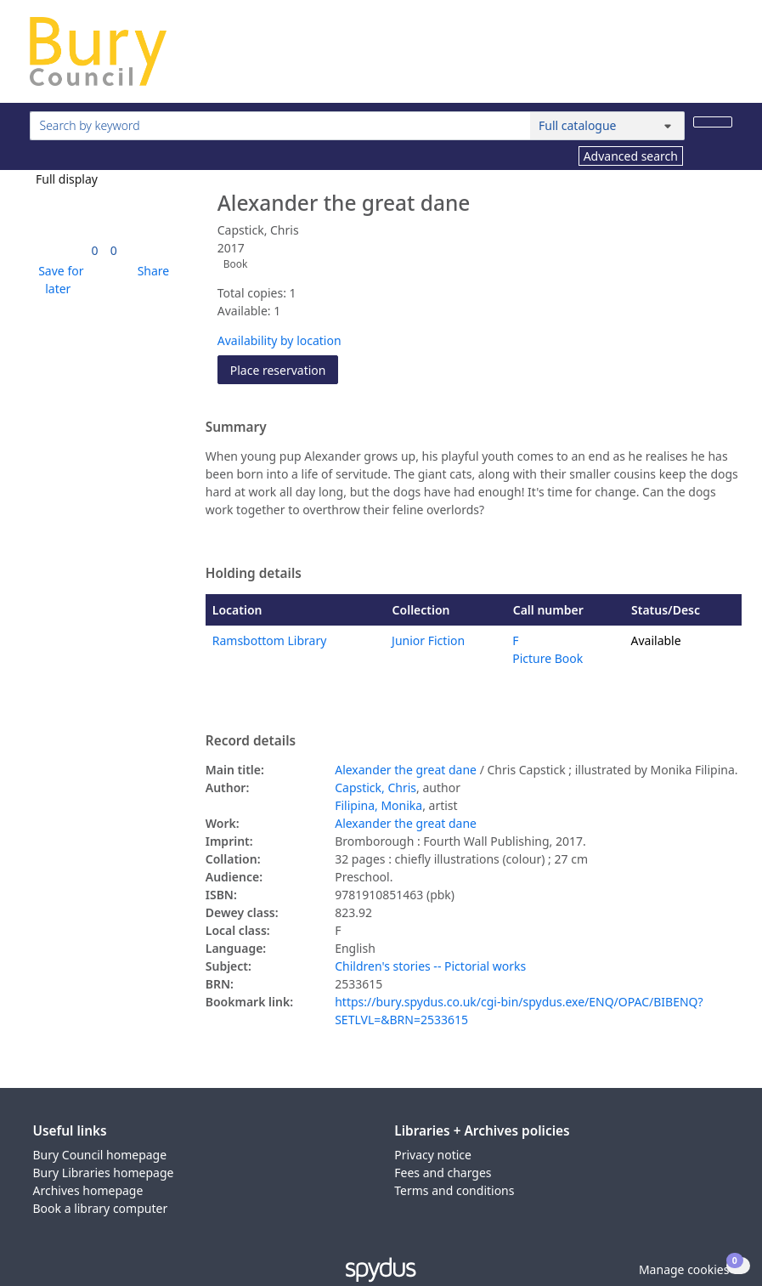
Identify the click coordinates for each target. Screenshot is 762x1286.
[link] (95, 250)
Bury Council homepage (100, 1155)
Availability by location (279, 340)
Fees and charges (442, 1172)
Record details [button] (251, 741)
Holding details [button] (254, 573)
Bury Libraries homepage (103, 1172)
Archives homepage (88, 1190)
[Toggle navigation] (723, 58)
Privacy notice (432, 1155)
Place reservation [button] (284, 369)
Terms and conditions (454, 1190)
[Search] (712, 121)
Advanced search (631, 156)
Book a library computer (100, 1208)
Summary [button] (236, 427)
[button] (58, 279)
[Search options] (607, 125)
